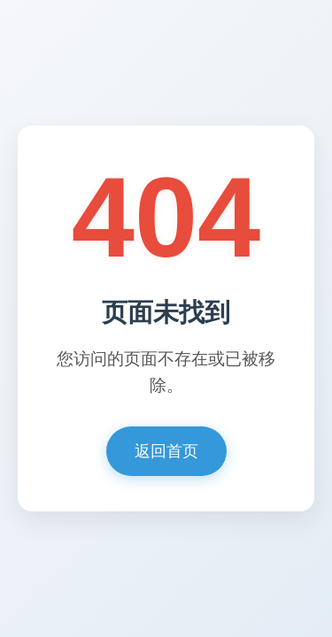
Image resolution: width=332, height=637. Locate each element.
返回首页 (166, 451)
